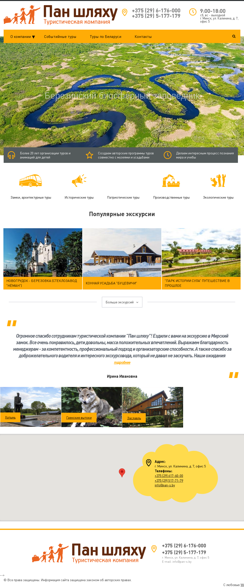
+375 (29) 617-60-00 (169, 475)
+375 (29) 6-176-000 (156, 10)
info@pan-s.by (165, 485)
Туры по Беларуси (105, 36)
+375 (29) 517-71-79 (169, 480)
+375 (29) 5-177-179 (156, 15)
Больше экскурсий (122, 302)
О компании (24, 36)
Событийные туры (60, 36)
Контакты (143, 36)
